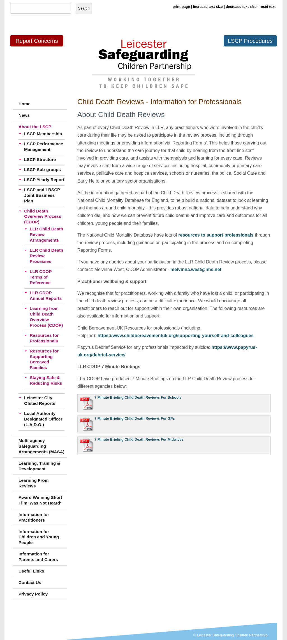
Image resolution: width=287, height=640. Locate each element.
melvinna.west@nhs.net (195, 269)
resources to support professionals (216, 235)
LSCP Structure (40, 159)
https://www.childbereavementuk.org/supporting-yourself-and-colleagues (176, 335)
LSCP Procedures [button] (250, 41)
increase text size (208, 6)
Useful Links (31, 571)
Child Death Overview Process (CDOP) (42, 217)
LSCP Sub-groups (42, 169)
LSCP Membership (43, 133)
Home (24, 103)
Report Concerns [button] (37, 41)
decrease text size (241, 6)
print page (181, 6)
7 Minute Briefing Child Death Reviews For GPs (134, 418)
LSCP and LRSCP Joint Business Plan (42, 195)
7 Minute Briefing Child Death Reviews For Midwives (139, 439)
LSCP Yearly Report (44, 179)
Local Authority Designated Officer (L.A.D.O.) (43, 419)
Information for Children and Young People (38, 537)
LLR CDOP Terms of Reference (41, 277)
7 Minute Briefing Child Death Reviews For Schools (138, 397)
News (24, 115)
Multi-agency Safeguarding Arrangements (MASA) (41, 446)
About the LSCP (34, 126)
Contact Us (29, 582)
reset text (268, 6)
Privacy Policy (33, 594)
